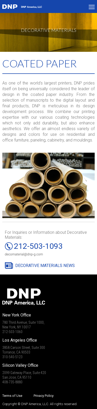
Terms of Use (12, 396)
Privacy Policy (44, 396)
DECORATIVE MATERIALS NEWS (45, 265)
